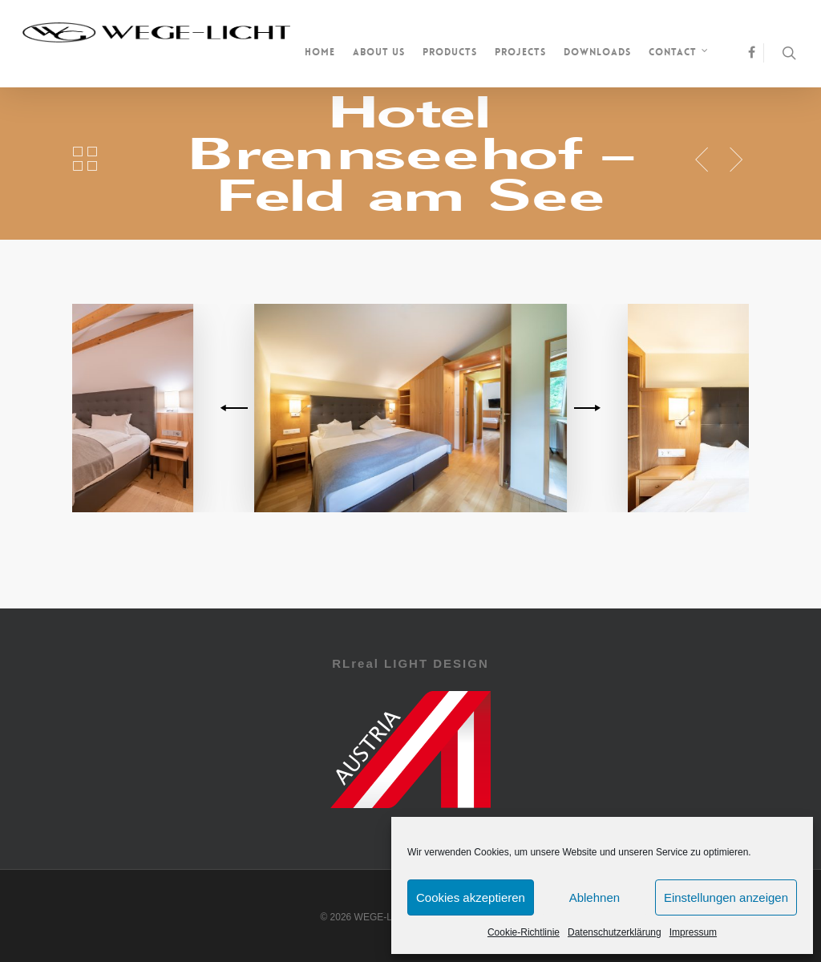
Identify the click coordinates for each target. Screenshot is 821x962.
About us (379, 52)
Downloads (597, 52)
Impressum (693, 932)
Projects (520, 52)
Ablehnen (594, 897)
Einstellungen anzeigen (726, 897)
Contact (679, 54)
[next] (584, 408)
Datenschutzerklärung (614, 932)
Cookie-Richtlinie (523, 932)
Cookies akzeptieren (470, 897)
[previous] (236, 408)
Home (320, 52)
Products (450, 52)
